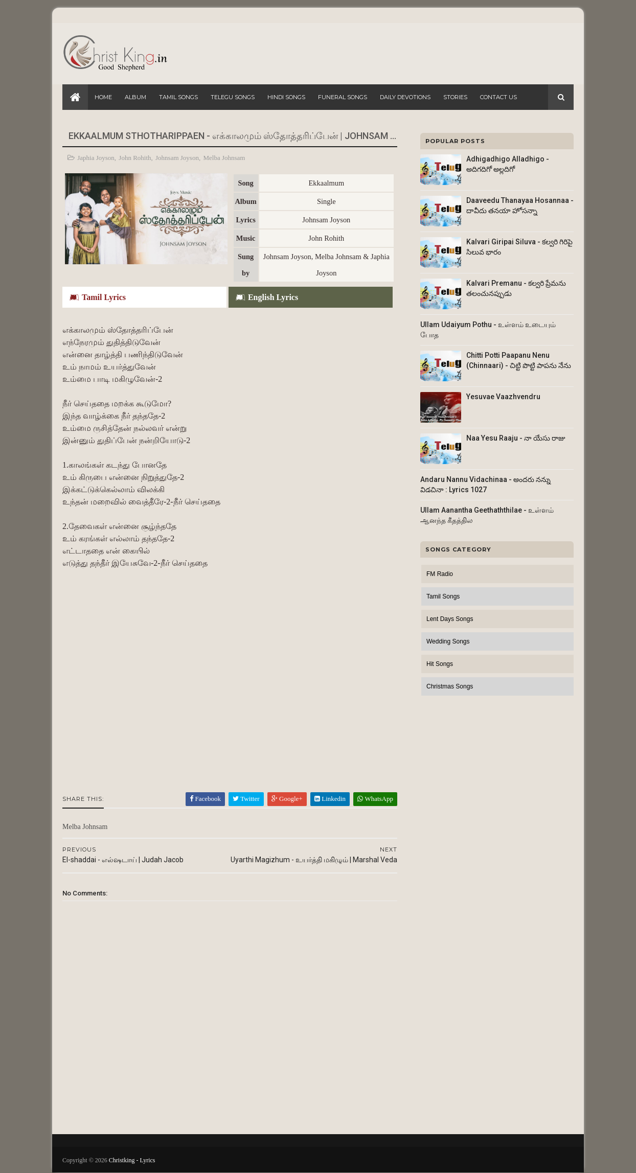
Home (103, 97)
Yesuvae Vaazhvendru (503, 397)
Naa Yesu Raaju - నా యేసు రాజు (515, 438)
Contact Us (498, 97)
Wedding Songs (448, 641)
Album (135, 97)
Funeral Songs (342, 97)
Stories (455, 97)
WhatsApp (375, 798)
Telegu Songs (233, 97)
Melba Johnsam (224, 158)
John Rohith (135, 158)
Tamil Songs (178, 97)
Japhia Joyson (96, 158)
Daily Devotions (405, 97)
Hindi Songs (286, 97)
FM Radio (439, 574)
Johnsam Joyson (177, 158)
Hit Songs (439, 664)
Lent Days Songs (449, 619)
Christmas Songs (449, 686)
